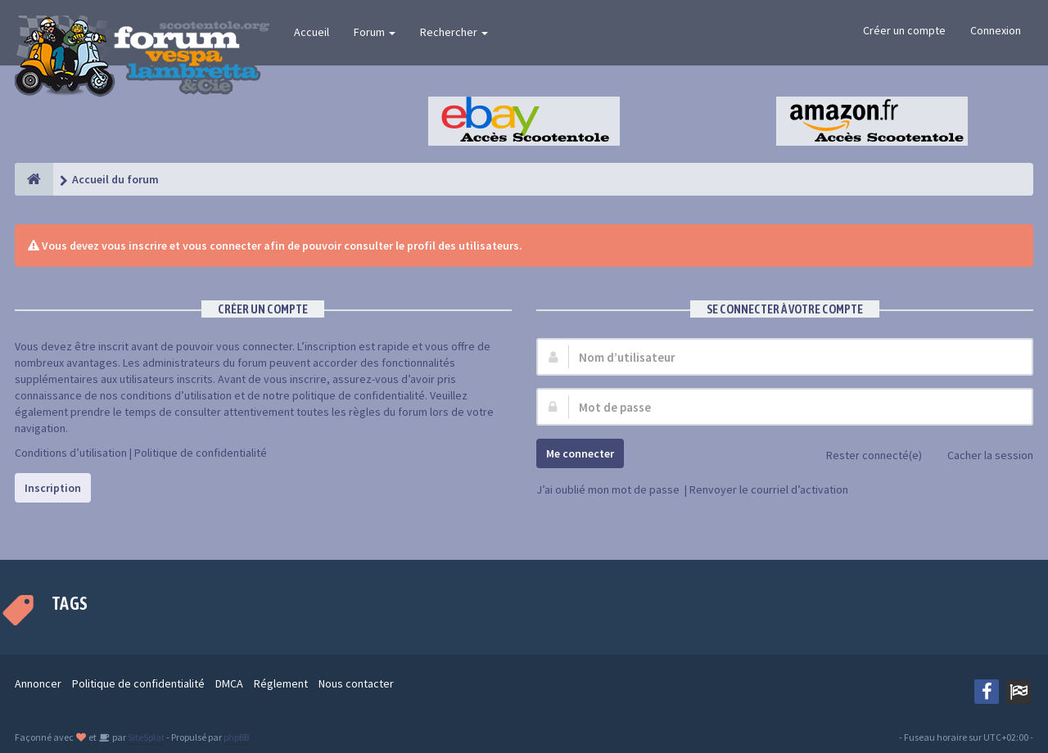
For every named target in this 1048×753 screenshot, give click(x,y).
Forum (374, 32)
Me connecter (580, 453)
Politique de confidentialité (200, 452)
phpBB (236, 737)
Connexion (995, 30)
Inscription (53, 487)
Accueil (311, 32)
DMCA (229, 683)
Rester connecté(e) (865, 456)
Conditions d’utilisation (71, 452)
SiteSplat (145, 737)
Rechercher (454, 32)
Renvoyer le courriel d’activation (768, 489)
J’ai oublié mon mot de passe (608, 489)
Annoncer (38, 683)
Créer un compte (904, 30)
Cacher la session (981, 456)
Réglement (281, 683)
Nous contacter (356, 683)
